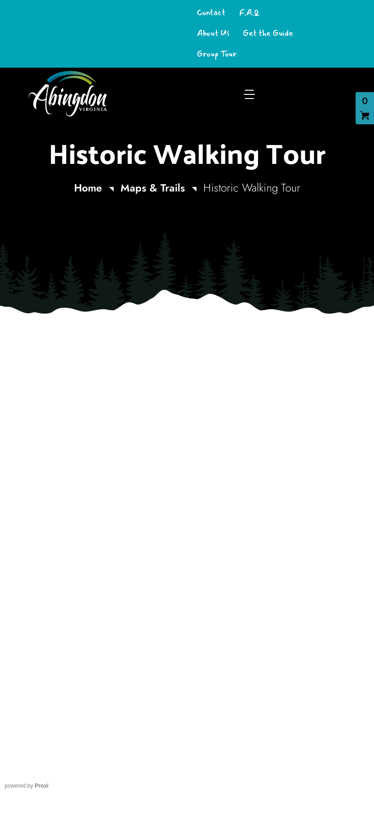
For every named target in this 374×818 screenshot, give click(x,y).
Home (86, 188)
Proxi (41, 786)
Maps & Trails (153, 188)
